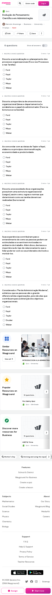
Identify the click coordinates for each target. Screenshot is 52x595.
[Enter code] (30, 3)
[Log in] (43, 3)
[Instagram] (36, 581)
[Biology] (5, 526)
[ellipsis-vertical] (41, 33)
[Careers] (46, 516)
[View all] (8, 359)
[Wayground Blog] (42, 506)
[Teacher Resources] (26, 561)
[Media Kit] (45, 511)
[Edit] (7, 33)
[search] (20, 3)
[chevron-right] (46, 351)
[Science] (5, 511)
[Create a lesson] (26, 487)
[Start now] (38, 591)
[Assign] (12, 591)
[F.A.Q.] (26, 541)
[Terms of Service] (26, 556)
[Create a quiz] (26, 482)
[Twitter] (26, 581)
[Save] (32, 33)
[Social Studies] (8, 506)
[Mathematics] (8, 501)
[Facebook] (31, 581)
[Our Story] (45, 501)
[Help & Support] (26, 546)
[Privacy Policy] (26, 551)
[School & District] (26, 472)
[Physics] (5, 516)
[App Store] (19, 572)
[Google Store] (35, 572)
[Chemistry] (7, 521)
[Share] (20, 33)
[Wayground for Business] (26, 477)
